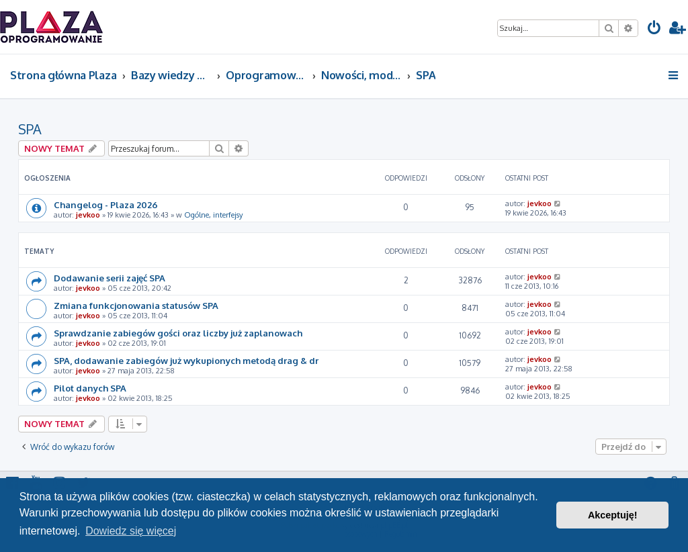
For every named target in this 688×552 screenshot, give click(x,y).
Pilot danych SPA (90, 388)
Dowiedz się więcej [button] (130, 531)
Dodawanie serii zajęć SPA (109, 277)
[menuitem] (654, 29)
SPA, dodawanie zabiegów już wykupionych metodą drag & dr (186, 360)
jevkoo (88, 215)
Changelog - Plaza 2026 (106, 204)
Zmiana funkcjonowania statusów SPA (136, 305)
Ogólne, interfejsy (213, 215)
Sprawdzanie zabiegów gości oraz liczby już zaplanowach (178, 332)
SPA (30, 129)
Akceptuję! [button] (613, 515)
